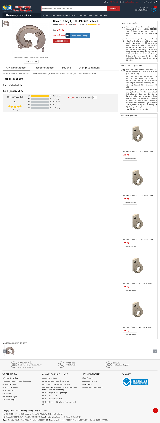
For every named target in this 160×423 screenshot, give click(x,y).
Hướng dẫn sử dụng (49, 378)
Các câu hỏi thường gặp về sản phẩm (55, 381)
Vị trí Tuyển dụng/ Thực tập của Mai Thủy (16, 381)
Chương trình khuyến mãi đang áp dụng (56, 384)
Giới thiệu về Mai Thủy (10, 378)
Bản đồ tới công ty (149, 2)
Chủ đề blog (6, 393)
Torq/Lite (64, 25)
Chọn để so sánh (31, 62)
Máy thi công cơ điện (89, 381)
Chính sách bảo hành (49, 396)
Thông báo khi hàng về (77, 35)
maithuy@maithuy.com (133, 2)
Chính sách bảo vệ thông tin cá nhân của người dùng (59, 403)
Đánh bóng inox (87, 378)
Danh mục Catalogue (10, 387)
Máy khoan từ (87, 384)
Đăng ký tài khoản (141, 10)
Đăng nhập (144, 7)
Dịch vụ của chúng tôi (10, 384)
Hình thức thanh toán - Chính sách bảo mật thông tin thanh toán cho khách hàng (59, 388)
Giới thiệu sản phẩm (16, 67)
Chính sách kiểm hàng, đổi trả (52, 399)
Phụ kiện (66, 67)
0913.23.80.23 (113, 2)
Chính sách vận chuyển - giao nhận (54, 393)
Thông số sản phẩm (44, 67)
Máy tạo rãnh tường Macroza (92, 387)
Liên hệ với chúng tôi (9, 397)
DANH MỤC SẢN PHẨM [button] (18, 15)
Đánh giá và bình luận (89, 67)
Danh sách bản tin (8, 390)
